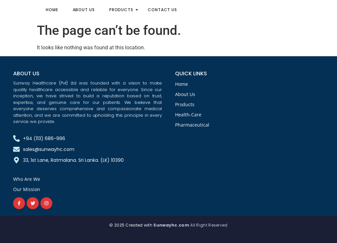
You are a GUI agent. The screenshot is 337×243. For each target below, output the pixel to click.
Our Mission (26, 189)
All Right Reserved (208, 225)
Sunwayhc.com (171, 225)
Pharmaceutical (192, 125)
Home (52, 9)
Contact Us (162, 9)
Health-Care (188, 114)
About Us (84, 9)
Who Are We (26, 179)
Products (123, 9)
